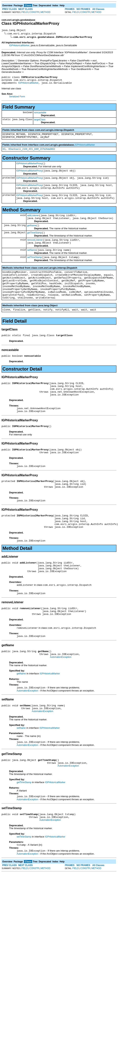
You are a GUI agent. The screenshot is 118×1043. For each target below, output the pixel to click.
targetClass (39, 122)
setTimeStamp (34, 269)
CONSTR (34, 12)
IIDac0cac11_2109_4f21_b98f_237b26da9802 (31, 153)
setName (31, 262)
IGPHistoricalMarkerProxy (29, 168)
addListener (33, 224)
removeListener (35, 250)
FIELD (25, 12)
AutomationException (60, 696)
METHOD (45, 12)
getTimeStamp (34, 243)
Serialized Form (17, 99)
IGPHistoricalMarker (19, 46)
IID (3, 153)
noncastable (40, 115)
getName (31, 235)
